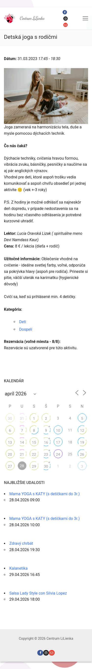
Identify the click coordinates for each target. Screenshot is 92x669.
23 (46, 454)
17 (58, 442)
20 (10, 454)
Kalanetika (18, 568)
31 (22, 418)
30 (10, 418)
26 (82, 454)
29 (34, 466)
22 (34, 454)
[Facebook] (65, 12)
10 (58, 430)
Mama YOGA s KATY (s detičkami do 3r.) (44, 494)
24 (58, 454)
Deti (22, 321)
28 (22, 466)
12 (82, 430)
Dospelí (25, 329)
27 (10, 466)
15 (34, 442)
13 (10, 442)
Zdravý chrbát (21, 543)
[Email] (65, 25)
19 (82, 442)
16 (46, 442)
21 (22, 454)
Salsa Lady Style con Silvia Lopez (38, 593)
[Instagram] (65, 18)
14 (22, 442)
